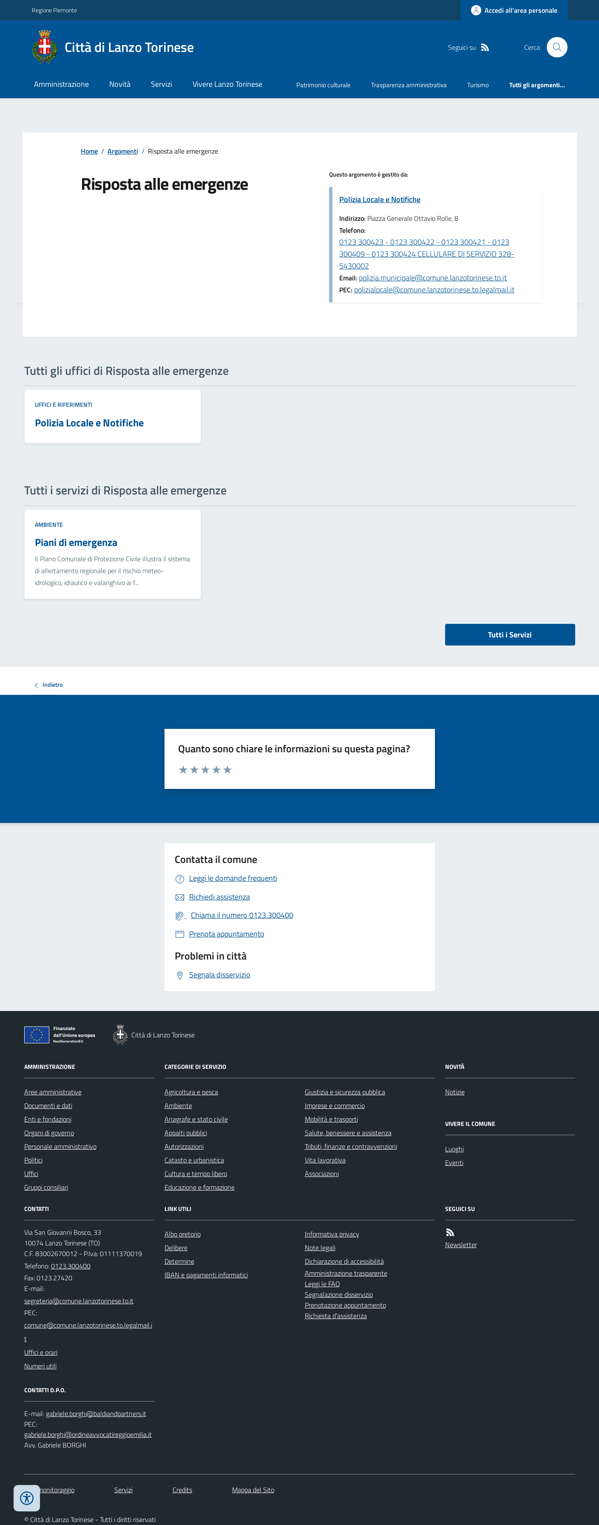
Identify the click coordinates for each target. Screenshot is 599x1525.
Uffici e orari (40, 1352)
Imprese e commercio (335, 1105)
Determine (179, 1261)
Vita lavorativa (325, 1160)
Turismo (478, 85)
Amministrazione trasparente (346, 1273)
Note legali (320, 1247)
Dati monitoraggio (49, 1490)
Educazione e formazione (200, 1187)
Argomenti (123, 151)
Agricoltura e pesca (191, 1092)
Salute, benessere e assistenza (348, 1133)
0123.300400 (71, 1266)
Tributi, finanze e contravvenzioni (351, 1146)
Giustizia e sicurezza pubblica (345, 1092)
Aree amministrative (53, 1092)
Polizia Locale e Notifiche (379, 199)
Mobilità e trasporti (331, 1119)
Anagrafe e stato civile (196, 1119)
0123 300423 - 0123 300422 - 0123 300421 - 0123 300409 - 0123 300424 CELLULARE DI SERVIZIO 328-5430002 (426, 253)
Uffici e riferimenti (63, 404)
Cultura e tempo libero (196, 1173)
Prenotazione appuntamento (345, 1305)
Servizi (161, 84)
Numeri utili (40, 1366)
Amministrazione (61, 84)
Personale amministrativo (60, 1146)
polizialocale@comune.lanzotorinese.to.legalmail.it (434, 289)
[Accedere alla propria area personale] (514, 10)
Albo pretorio (183, 1234)
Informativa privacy (332, 1234)
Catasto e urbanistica (194, 1160)
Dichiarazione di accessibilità (344, 1261)
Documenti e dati (48, 1105)
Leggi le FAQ (322, 1284)
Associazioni (322, 1173)
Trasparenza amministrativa (409, 85)
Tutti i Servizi (510, 634)
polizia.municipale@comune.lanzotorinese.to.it (433, 277)
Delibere (176, 1247)
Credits (182, 1490)
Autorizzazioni (184, 1146)
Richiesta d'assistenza (336, 1316)
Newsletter (461, 1244)
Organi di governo (49, 1133)
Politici (33, 1160)
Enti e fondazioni (47, 1119)
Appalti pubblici (186, 1133)
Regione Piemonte (54, 10)
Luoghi (454, 1149)
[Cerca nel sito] (553, 47)
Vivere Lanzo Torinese (227, 84)
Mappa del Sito (253, 1490)
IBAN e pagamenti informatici (206, 1275)
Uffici (31, 1173)
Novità (120, 84)
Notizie (455, 1092)
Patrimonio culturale (323, 85)
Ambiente (49, 524)
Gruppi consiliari (46, 1187)
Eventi (454, 1162)
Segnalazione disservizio (339, 1294)
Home (89, 151)
